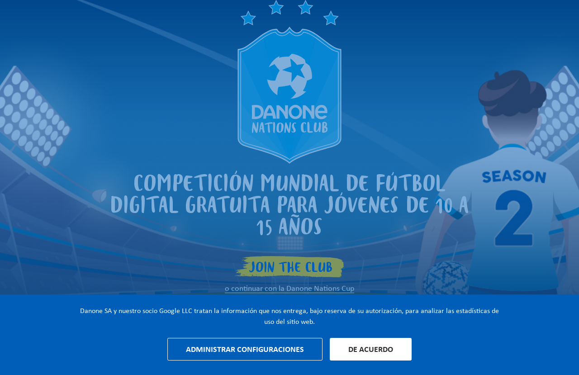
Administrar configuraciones (245, 349)
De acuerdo (370, 349)
